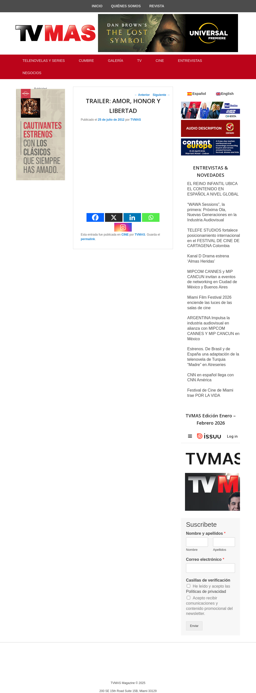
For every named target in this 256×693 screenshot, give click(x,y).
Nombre (192, 550)
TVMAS (135, 119)
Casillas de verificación (208, 580)
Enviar (194, 626)
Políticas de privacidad (206, 591)
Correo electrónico (205, 559)
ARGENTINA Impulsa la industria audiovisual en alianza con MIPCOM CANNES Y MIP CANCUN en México (213, 328)
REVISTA (156, 6)
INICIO (97, 6)
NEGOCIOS (31, 73)
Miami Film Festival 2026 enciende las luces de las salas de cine (209, 302)
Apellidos (219, 550)
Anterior (142, 95)
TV (139, 61)
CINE (160, 61)
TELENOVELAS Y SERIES (43, 61)
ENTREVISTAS (190, 61)
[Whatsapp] (151, 217)
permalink (88, 239)
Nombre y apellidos (206, 533)
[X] (113, 217)
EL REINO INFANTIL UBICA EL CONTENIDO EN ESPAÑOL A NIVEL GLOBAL (213, 189)
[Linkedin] (132, 217)
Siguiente (161, 95)
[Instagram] (123, 227)
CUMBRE (86, 61)
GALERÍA (115, 61)
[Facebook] (95, 217)
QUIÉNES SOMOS (126, 6)
